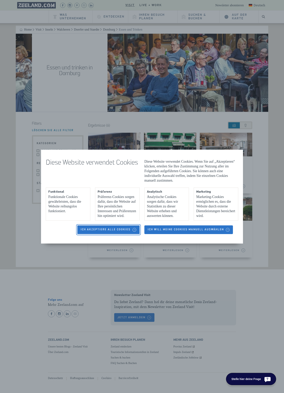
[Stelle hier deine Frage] (251, 379)
